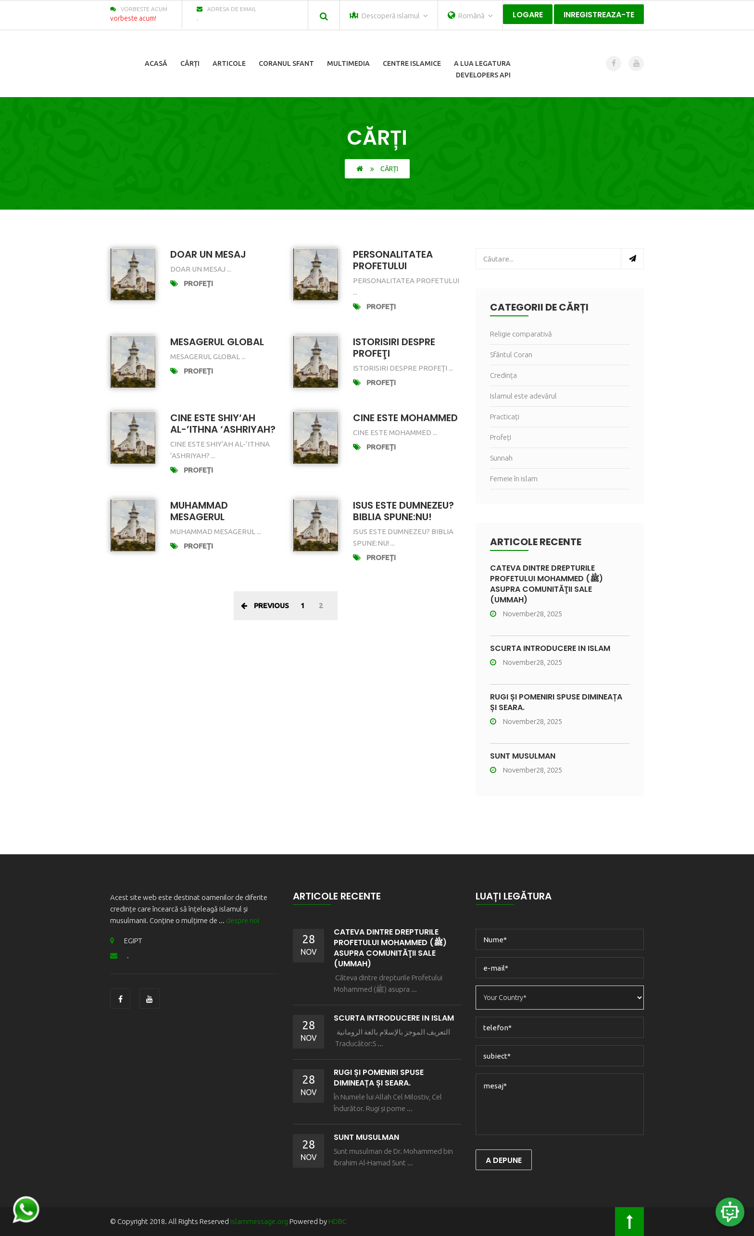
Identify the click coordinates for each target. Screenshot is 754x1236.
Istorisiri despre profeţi (394, 347)
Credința (503, 375)
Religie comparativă (521, 334)
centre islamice (412, 63)
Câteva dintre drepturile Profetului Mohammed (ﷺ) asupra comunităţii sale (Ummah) (546, 583)
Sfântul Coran (511, 354)
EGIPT (126, 940)
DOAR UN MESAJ (208, 254)
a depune (504, 1160)
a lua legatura (482, 63)
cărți (190, 63)
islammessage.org (259, 1221)
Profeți (198, 283)
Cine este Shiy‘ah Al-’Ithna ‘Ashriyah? (223, 423)
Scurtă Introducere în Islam (550, 648)
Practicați (504, 416)
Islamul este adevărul (523, 396)
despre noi (242, 920)
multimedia (348, 63)
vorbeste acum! (133, 18)
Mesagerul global (217, 342)
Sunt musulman (522, 756)
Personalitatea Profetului (393, 260)
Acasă (156, 63)
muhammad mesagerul (199, 511)
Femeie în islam (514, 478)
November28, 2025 (526, 614)
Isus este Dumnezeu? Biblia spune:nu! (403, 511)
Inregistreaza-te (599, 14)
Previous (265, 605)
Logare (528, 14)
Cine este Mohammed (405, 417)
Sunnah (501, 458)
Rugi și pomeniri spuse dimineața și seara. (556, 702)
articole (229, 63)
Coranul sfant (286, 63)
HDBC (337, 1221)
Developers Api (483, 75)
